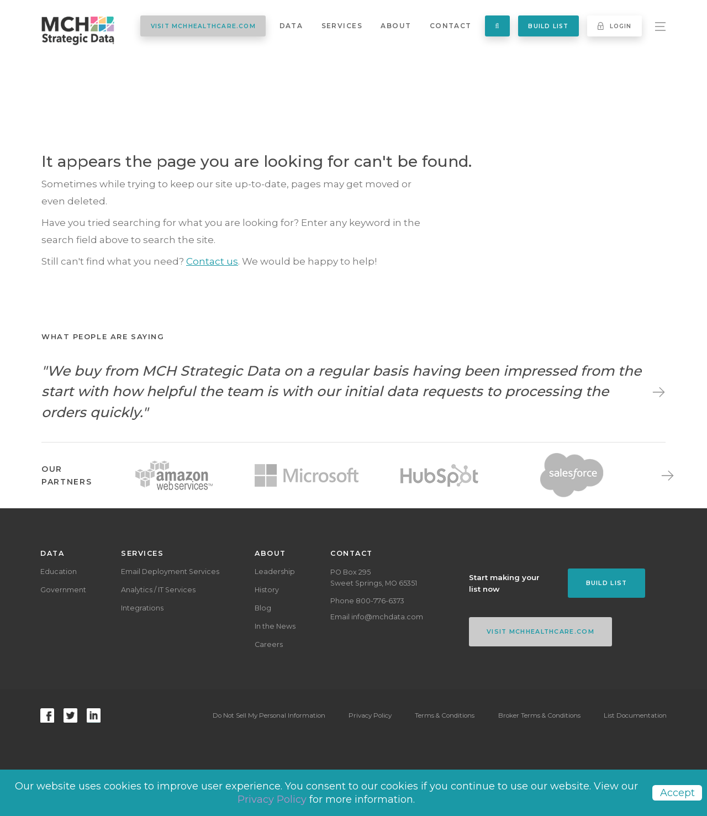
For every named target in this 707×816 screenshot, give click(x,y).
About (396, 26)
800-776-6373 (380, 601)
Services (341, 26)
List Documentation (635, 715)
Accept (677, 793)
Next (656, 391)
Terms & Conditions (444, 715)
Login (615, 26)
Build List (548, 26)
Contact (451, 26)
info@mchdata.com (387, 617)
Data (291, 26)
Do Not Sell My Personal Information (268, 715)
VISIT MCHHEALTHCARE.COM (203, 26)
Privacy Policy (370, 715)
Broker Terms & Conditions (539, 715)
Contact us (212, 261)
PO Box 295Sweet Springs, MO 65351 (373, 577)
